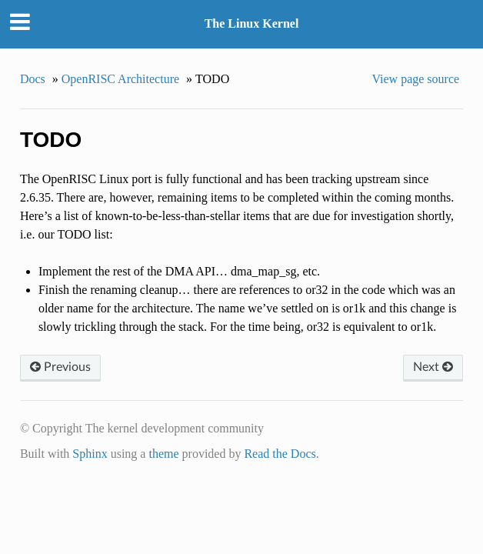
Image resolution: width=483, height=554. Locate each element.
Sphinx (89, 453)
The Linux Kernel (252, 23)
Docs (32, 78)
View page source (415, 78)
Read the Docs (279, 453)
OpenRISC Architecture (120, 78)
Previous (60, 367)
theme (163, 453)
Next (433, 367)
